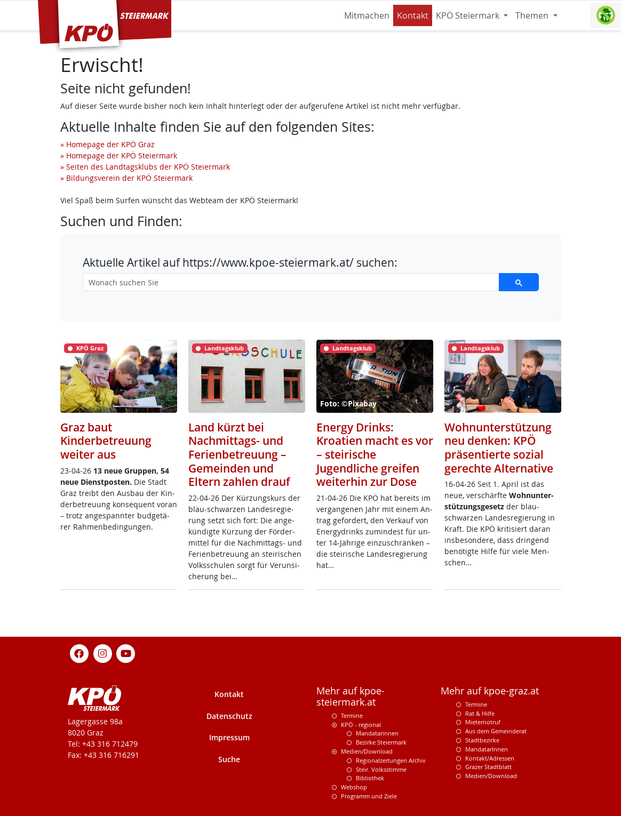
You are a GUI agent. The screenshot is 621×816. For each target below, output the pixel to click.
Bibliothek (370, 778)
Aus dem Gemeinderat (496, 731)
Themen (533, 15)
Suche (229, 759)
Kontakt (412, 15)
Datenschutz (229, 716)
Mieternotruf (482, 722)
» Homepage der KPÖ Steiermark (118, 155)
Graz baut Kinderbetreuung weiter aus (106, 440)
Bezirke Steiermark (381, 742)
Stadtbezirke (482, 740)
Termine (352, 715)
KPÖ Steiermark (468, 15)
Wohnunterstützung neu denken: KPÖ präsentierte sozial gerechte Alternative (498, 447)
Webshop (354, 787)
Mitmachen (366, 15)
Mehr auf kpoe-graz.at (490, 691)
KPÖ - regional (361, 725)
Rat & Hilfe (480, 713)
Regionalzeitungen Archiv (391, 760)
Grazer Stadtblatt (488, 767)
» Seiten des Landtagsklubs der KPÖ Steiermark (145, 167)
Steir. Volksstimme (381, 769)
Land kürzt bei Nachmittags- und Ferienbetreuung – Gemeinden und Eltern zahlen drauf (239, 454)
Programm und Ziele (369, 796)
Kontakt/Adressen (489, 758)
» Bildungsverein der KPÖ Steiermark (126, 178)
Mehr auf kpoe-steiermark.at (350, 696)
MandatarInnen (486, 749)
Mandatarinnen (377, 733)
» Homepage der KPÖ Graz (107, 144)
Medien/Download (367, 751)
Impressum (229, 737)
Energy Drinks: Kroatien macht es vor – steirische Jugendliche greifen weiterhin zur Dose (374, 454)
